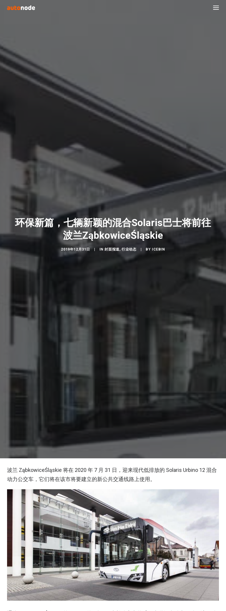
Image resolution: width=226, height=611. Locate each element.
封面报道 (111, 245)
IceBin (158, 245)
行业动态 (129, 245)
